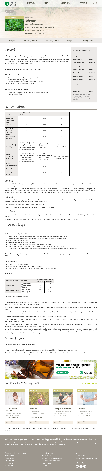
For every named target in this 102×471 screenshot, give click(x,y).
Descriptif (12, 40)
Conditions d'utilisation (30, 40)
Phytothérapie (9, 465)
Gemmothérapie (9, 460)
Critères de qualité (87, 40)
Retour (9, 11)
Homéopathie (9, 463)
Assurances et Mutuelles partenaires (86, 458)
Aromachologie (9, 455)
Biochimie (70, 40)
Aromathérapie (9, 458)
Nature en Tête (46, 455)
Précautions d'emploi (52, 40)
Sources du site (80, 455)
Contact (44, 465)
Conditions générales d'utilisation (52, 458)
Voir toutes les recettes (89, 384)
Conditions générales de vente (51, 460)
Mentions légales (47, 463)
